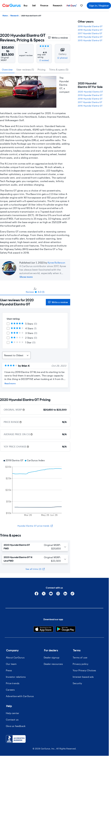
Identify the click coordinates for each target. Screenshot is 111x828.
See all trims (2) (35, 569)
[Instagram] (58, 594)
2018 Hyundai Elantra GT (90, 30)
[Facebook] (36, 594)
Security (77, 683)
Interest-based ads (83, 676)
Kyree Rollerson (56, 262)
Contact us (12, 719)
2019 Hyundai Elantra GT (90, 26)
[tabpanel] (35, 343)
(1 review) (44, 60)
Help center (12, 713)
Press (9, 670)
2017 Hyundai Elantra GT (90, 33)
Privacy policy (80, 663)
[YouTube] (51, 594)
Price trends (12, 683)
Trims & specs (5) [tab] (58, 69)
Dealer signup (51, 657)
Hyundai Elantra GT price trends (35, 526)
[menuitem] (25, 5)
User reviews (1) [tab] (25, 69)
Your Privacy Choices (84, 670)
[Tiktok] (72, 594)
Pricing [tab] (41, 69)
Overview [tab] (7, 69)
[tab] (35, 290)
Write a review (58, 37)
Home (5, 16)
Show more (26, 276)
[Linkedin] (65, 594)
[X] (44, 594)
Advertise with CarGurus (20, 696)
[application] (35, 488)
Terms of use (80, 657)
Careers (10, 689)
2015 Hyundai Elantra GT (90, 40)
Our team (11, 663)
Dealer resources (53, 663)
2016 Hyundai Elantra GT (90, 37)
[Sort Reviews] (16, 355)
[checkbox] (8, 323)
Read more (10, 383)
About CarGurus (15, 657)
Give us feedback (15, 726)
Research (14, 16)
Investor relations (16, 676)
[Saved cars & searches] (81, 5)
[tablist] (35, 69)
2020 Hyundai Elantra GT (90, 91)
